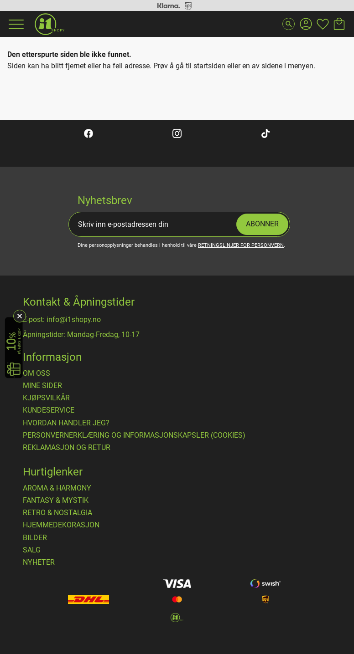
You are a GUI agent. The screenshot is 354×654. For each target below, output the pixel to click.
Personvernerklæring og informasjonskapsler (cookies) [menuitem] (134, 435)
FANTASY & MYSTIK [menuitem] (55, 500)
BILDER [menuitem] (35, 538)
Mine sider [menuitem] (42, 386)
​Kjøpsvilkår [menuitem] (46, 398)
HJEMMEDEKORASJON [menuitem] (61, 525)
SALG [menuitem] (32, 550)
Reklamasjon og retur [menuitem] (66, 448)
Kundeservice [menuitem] (48, 410)
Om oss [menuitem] (36, 373)
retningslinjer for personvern (241, 245)
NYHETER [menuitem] (39, 562)
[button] (15, 24)
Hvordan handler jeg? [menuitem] (66, 423)
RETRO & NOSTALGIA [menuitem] (57, 513)
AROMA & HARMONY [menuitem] (57, 488)
